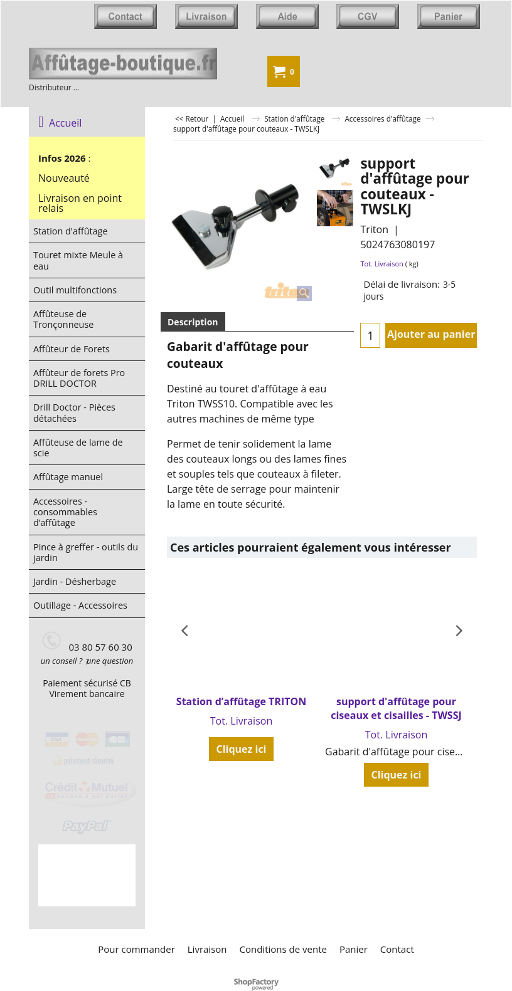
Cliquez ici (241, 749)
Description (193, 322)
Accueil (60, 123)
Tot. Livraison (381, 263)
